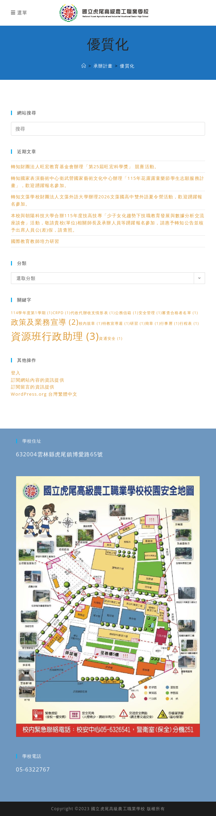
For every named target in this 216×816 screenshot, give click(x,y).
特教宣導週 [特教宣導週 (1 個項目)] (116, 323)
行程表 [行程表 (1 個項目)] (189, 323)
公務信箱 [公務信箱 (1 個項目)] (127, 312)
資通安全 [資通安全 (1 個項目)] (111, 338)
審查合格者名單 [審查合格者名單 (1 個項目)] (180, 312)
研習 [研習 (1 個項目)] (137, 323)
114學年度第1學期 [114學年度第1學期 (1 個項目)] (32, 312)
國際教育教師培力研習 (35, 241)
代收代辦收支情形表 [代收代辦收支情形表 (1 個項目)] (93, 312)
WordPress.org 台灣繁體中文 (44, 394)
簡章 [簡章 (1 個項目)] (152, 323)
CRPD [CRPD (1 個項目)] (62, 312)
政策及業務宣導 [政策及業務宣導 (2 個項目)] (45, 322)
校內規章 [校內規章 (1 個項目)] (90, 323)
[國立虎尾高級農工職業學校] (83, 66)
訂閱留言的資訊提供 (33, 387)
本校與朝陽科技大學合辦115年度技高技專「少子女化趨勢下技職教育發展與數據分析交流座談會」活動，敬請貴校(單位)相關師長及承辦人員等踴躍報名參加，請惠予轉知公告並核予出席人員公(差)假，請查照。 (108, 222)
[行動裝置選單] (19, 12)
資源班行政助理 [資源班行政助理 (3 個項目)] (55, 336)
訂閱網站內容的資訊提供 (37, 380)
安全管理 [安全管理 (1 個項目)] (150, 312)
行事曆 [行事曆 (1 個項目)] (170, 323)
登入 (16, 373)
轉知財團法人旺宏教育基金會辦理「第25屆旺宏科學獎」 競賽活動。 (85, 166)
